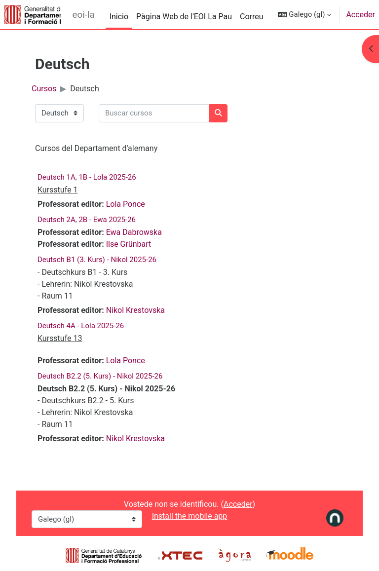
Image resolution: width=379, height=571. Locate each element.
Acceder (360, 14)
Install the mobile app (189, 516)
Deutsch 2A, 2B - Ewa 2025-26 (87, 219)
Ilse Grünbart (129, 244)
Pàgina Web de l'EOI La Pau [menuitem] (184, 16)
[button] (304, 14)
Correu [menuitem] (252, 16)
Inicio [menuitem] (119, 16)
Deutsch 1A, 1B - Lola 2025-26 (87, 177)
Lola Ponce (125, 204)
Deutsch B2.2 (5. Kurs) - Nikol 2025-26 (100, 376)
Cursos (44, 88)
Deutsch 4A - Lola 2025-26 (81, 325)
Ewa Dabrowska (134, 232)
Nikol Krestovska (135, 310)
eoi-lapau (83, 14)
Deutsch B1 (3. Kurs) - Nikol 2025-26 (97, 259)
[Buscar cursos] (154, 113)
